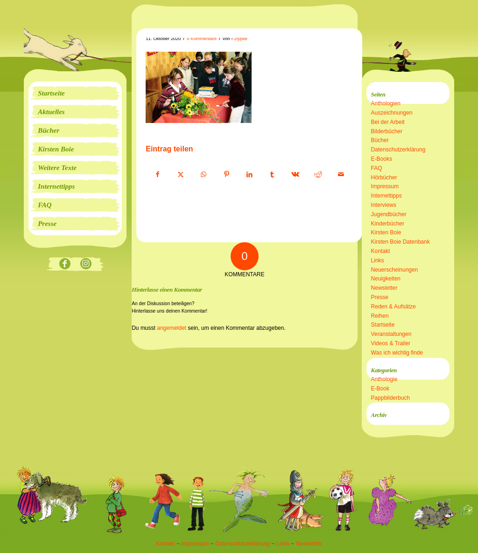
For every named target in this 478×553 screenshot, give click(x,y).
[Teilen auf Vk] (295, 174)
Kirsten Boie (386, 232)
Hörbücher (384, 177)
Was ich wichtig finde (397, 352)
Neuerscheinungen (394, 269)
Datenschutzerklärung (398, 149)
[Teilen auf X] (180, 174)
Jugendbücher (389, 214)
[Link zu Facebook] (64, 264)
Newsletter (384, 288)
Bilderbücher (386, 131)
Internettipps (386, 195)
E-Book (380, 388)
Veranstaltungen (391, 334)
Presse (379, 297)
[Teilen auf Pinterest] (226, 174)
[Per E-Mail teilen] (341, 174)
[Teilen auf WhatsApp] (203, 174)
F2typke (239, 38)
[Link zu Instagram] (85, 264)
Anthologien (386, 103)
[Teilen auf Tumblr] (272, 174)
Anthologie (384, 379)
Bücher (380, 140)
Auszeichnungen (392, 112)
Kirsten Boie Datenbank (400, 242)
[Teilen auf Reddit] (318, 174)
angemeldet (171, 328)
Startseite (383, 324)
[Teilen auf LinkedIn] (249, 174)
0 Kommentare (202, 38)
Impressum (385, 186)
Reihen (380, 316)
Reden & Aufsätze (393, 306)
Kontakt (380, 251)
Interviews (383, 205)
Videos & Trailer (391, 343)
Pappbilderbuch (390, 398)
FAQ (376, 168)
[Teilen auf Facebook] (157, 174)
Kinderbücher (387, 223)
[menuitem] (75, 93)
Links (377, 260)
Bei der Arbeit (388, 122)
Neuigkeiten (386, 278)
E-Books (381, 159)
